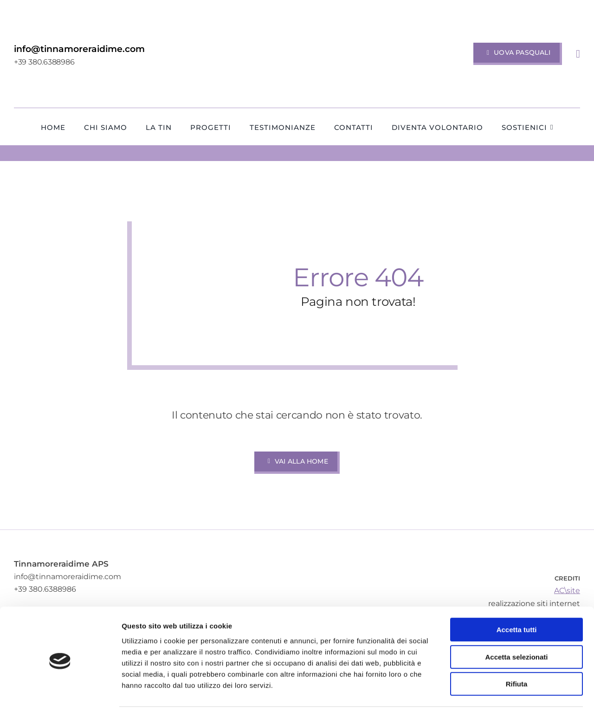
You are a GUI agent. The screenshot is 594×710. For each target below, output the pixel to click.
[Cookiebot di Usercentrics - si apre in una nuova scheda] (60, 692)
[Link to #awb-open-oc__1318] (578, 53)
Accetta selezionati (516, 624)
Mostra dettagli (488, 692)
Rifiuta (517, 651)
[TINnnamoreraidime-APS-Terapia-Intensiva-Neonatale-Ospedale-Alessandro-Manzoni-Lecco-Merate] (297, 15)
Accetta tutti (517, 596)
